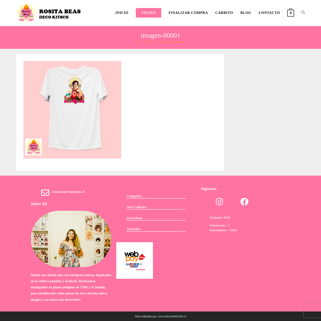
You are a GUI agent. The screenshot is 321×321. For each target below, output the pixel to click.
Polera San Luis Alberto (171, 41)
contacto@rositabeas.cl (69, 192)
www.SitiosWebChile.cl (172, 316)
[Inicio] (138, 41)
